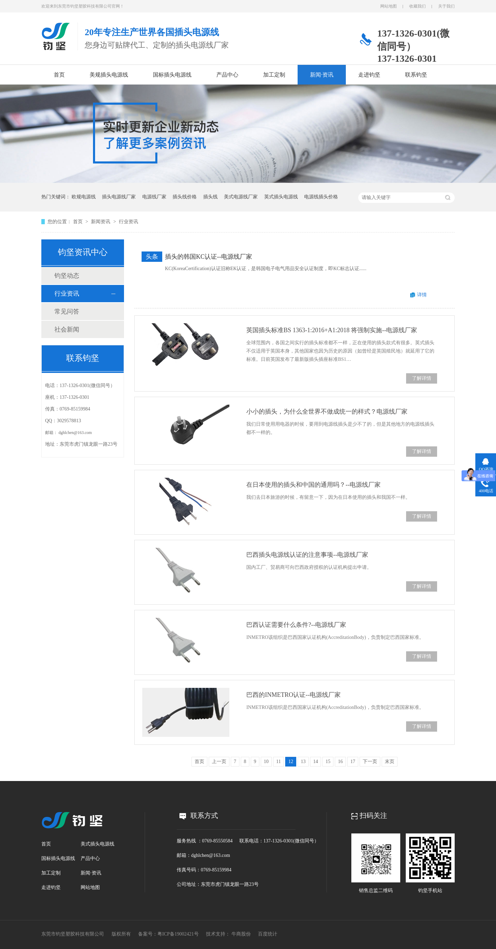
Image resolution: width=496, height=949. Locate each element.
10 (266, 761)
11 (278, 761)
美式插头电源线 (97, 844)
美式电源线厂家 (241, 196)
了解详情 (421, 378)
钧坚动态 (66, 275)
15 (328, 761)
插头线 (210, 196)
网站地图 (388, 6)
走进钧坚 (369, 75)
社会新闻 (66, 329)
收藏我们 (417, 6)
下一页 (370, 761)
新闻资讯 (101, 221)
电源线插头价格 (321, 196)
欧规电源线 (84, 196)
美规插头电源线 (109, 75)
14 (315, 761)
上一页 (219, 761)
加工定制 (274, 75)
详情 (422, 294)
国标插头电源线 (172, 75)
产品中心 (227, 75)
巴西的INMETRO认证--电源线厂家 (293, 694)
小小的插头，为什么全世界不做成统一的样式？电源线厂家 (326, 411)
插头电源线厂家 (119, 196)
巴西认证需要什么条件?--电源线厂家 (296, 624)
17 (352, 761)
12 (290, 761)
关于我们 (446, 6)
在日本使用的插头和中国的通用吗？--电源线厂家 (313, 484)
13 (303, 761)
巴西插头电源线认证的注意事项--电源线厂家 (307, 554)
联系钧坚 (416, 75)
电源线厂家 (154, 196)
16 (340, 761)
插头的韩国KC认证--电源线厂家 (208, 256)
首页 (59, 75)
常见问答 (66, 311)
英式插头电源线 (281, 196)
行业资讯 (128, 221)
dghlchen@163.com (75, 432)
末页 (389, 761)
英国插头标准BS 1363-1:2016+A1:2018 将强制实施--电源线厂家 (331, 330)
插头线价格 (185, 196)
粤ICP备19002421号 (178, 934)
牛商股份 (241, 934)
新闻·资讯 (321, 75)
